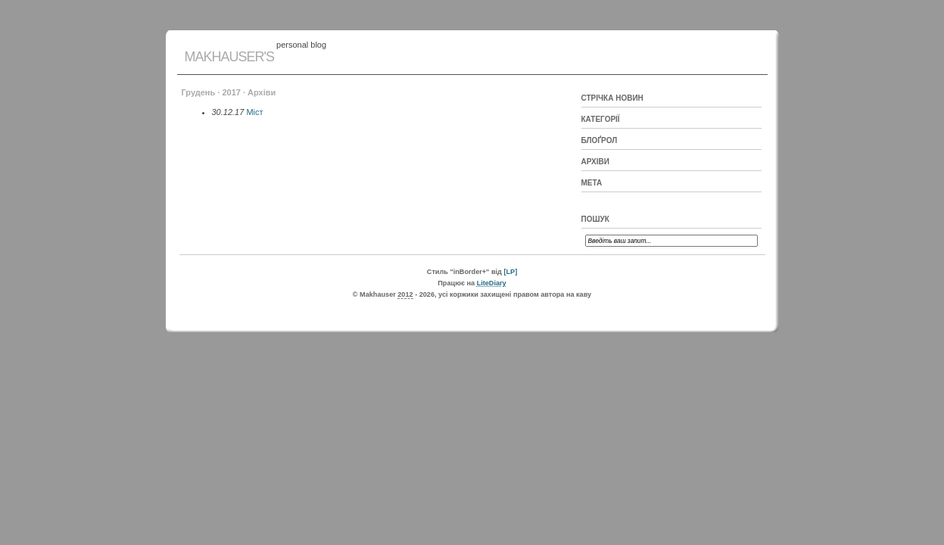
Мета (592, 183)
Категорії (600, 119)
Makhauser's (229, 56)
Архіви (595, 161)
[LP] (510, 272)
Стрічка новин (612, 98)
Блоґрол (599, 140)
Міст (254, 112)
